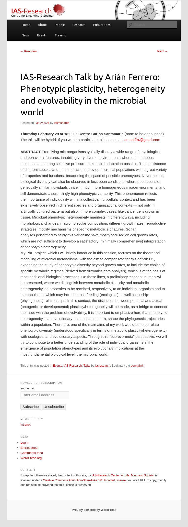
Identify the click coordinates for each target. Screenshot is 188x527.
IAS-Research (73, 365)
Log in (25, 442)
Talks (86, 365)
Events (42, 35)
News (26, 35)
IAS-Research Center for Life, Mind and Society (123, 475)
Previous (29, 51)
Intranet (26, 424)
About (42, 24)
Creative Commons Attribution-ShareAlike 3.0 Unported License (84, 480)
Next (162, 51)
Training (60, 35)
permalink (137, 365)
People (60, 24)
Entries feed (29, 448)
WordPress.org (31, 458)
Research (78, 24)
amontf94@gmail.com (142, 140)
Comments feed (32, 453)
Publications (102, 24)
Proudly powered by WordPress (94, 510)
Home (26, 24)
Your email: (28, 388)
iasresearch (61, 123)
